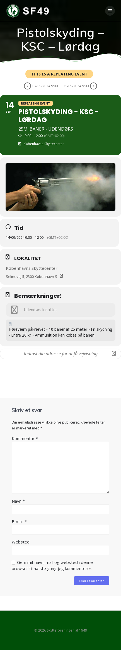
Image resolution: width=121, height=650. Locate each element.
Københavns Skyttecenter (31, 268)
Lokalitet (27, 258)
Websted (21, 542)
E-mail (19, 521)
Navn (18, 501)
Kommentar (25, 438)
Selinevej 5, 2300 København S (31, 276)
